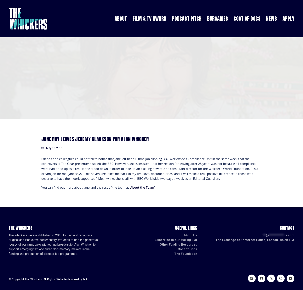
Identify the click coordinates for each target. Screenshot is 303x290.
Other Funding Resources (178, 244)
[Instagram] (281, 278)
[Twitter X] (271, 278)
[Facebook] (261, 278)
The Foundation (185, 254)
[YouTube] (290, 278)
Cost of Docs (187, 249)
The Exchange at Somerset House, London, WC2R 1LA (254, 240)
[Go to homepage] (28, 19)
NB (85, 279)
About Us (190, 235)
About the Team (142, 187)
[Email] (252, 278)
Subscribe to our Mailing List (176, 240)
